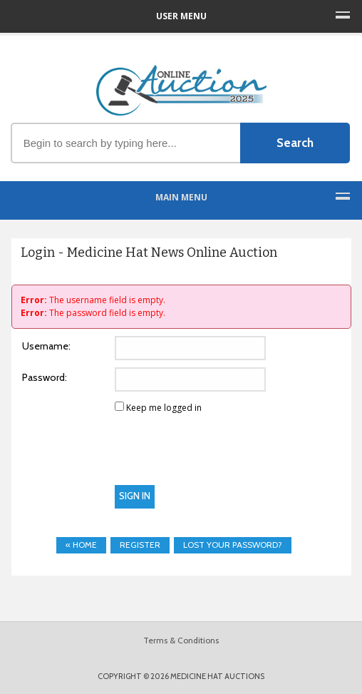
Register (140, 544)
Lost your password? (232, 544)
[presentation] (127, 457)
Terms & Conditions (181, 640)
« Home (81, 544)
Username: (46, 346)
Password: (44, 377)
